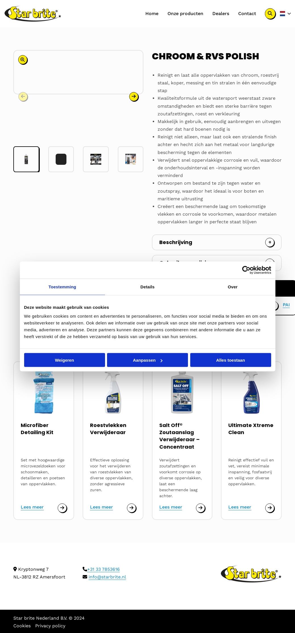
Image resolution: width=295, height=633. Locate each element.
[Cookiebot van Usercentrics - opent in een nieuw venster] (246, 270)
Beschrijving (175, 242)
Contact (247, 13)
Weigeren (64, 360)
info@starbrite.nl (107, 577)
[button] (133, 95)
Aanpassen (147, 360)
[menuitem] (152, 13)
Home (151, 13)
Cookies (22, 625)
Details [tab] (148, 286)
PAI (286, 304)
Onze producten (185, 13)
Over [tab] (233, 286)
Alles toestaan (230, 360)
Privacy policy (50, 625)
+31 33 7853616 (103, 569)
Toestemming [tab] (62, 286)
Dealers (220, 13)
